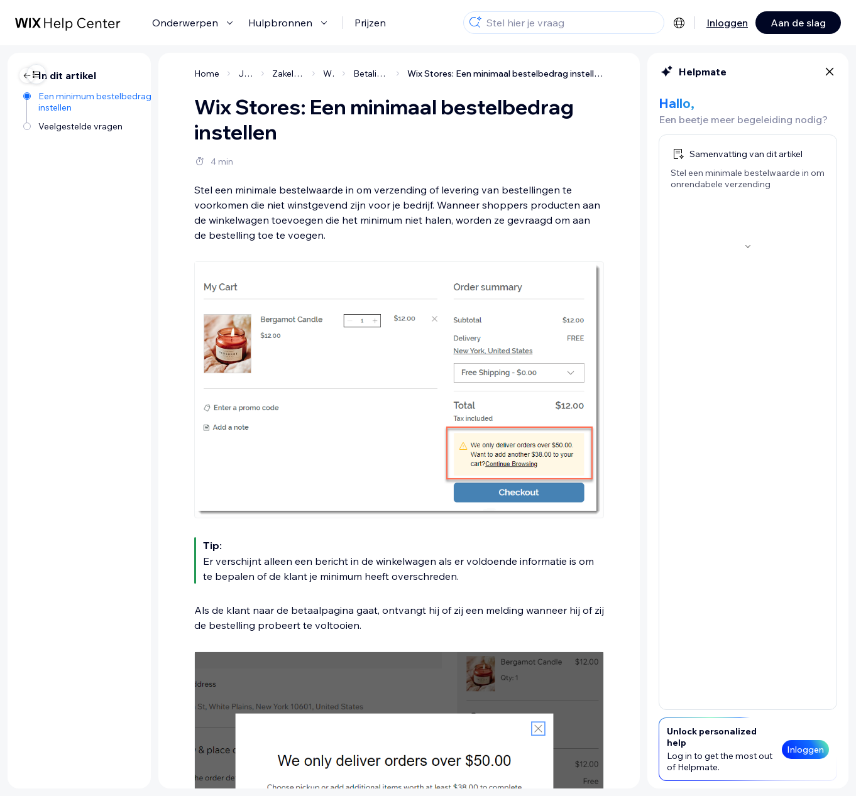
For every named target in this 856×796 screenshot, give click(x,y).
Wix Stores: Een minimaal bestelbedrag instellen (430, 73)
